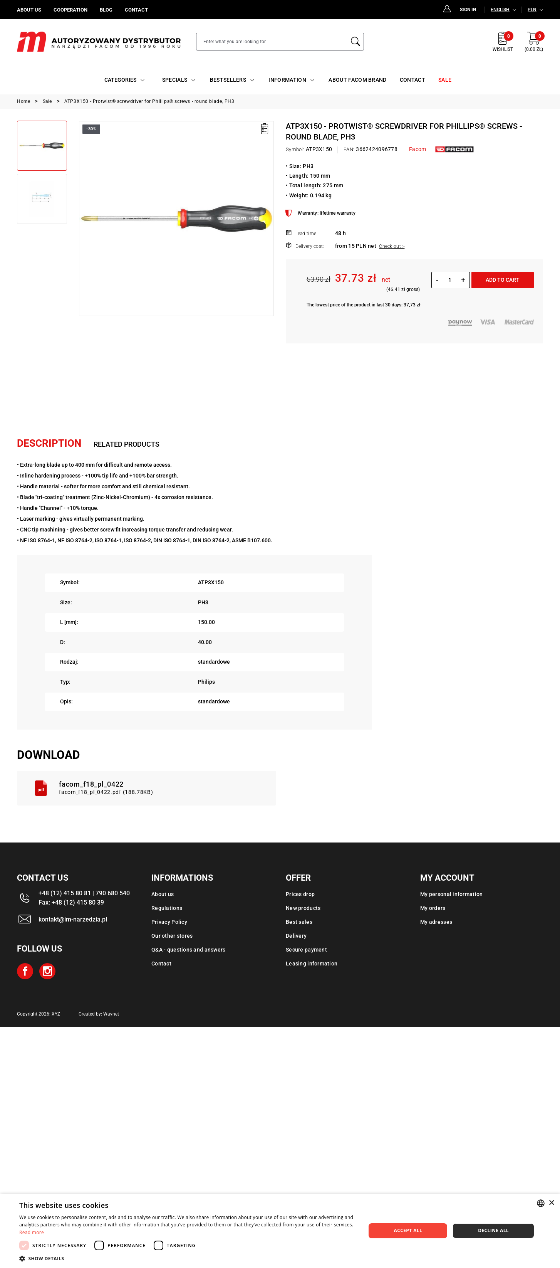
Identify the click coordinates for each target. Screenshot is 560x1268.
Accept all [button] (408, 1230)
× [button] (551, 1203)
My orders (433, 908)
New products (303, 908)
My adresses (436, 922)
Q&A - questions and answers (188, 950)
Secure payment (306, 950)
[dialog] (280, 1231)
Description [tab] (49, 443)
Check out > (391, 246)
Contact (161, 963)
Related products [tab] (126, 444)
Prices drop (300, 894)
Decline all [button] (493, 1230)
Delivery (296, 936)
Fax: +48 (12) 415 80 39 (71, 902)
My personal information (451, 894)
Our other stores (172, 936)
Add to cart (503, 280)
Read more (31, 1232)
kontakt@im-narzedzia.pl (73, 919)
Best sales (299, 922)
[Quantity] (450, 280)
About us (162, 894)
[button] (187, 1258)
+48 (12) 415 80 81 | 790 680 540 (84, 893)
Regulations (166, 908)
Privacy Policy (169, 922)
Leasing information (311, 963)
